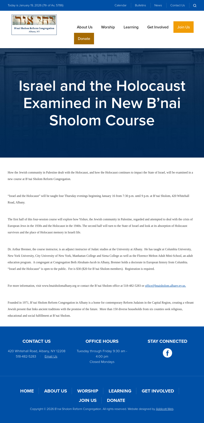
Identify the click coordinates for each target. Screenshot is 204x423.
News (158, 5)
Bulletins (140, 5)
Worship (108, 27)
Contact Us (177, 5)
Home (27, 390)
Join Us (183, 27)
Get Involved (158, 27)
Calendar (121, 5)
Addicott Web (164, 409)
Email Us (51, 356)
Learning (131, 27)
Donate (84, 38)
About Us (84, 27)
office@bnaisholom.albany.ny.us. (165, 285)
